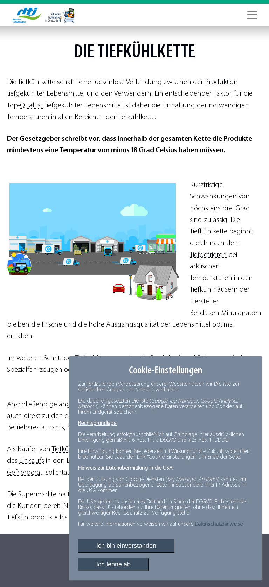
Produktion (221, 82)
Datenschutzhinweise (219, 524)
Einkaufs (31, 460)
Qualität (31, 105)
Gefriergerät (24, 472)
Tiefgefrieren (208, 255)
